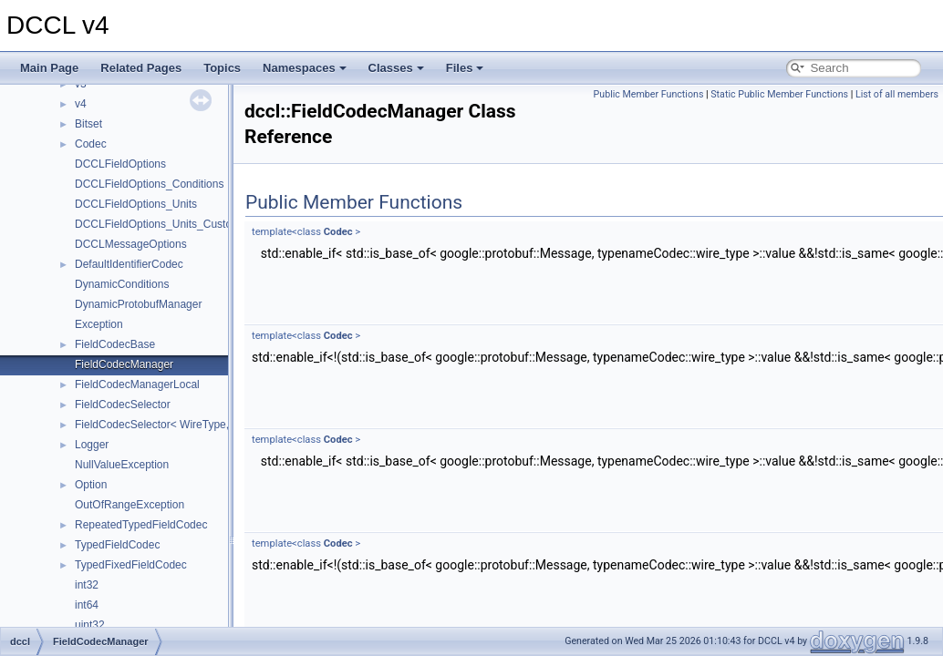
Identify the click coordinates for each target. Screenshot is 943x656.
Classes (396, 68)
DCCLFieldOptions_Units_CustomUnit (167, 224)
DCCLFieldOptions (120, 164)
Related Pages (140, 68)
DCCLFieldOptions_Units (136, 204)
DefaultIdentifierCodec (129, 264)
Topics (222, 68)
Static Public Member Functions (779, 94)
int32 (86, 585)
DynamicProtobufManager (138, 304)
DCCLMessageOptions (131, 244)
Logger (92, 444)
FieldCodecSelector (123, 404)
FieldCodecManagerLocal (137, 384)
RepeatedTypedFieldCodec (141, 524)
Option (91, 484)
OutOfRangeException (129, 504)
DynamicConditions (122, 284)
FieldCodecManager (124, 364)
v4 (81, 103)
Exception (99, 324)
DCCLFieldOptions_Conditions (149, 184)
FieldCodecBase (115, 344)
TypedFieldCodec (117, 544)
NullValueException (122, 464)
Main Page (49, 68)
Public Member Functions (649, 94)
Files (465, 68)
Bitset (88, 124)
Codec (91, 144)
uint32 (90, 625)
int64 (86, 605)
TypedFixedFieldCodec (131, 565)
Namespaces (305, 68)
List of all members (896, 94)
